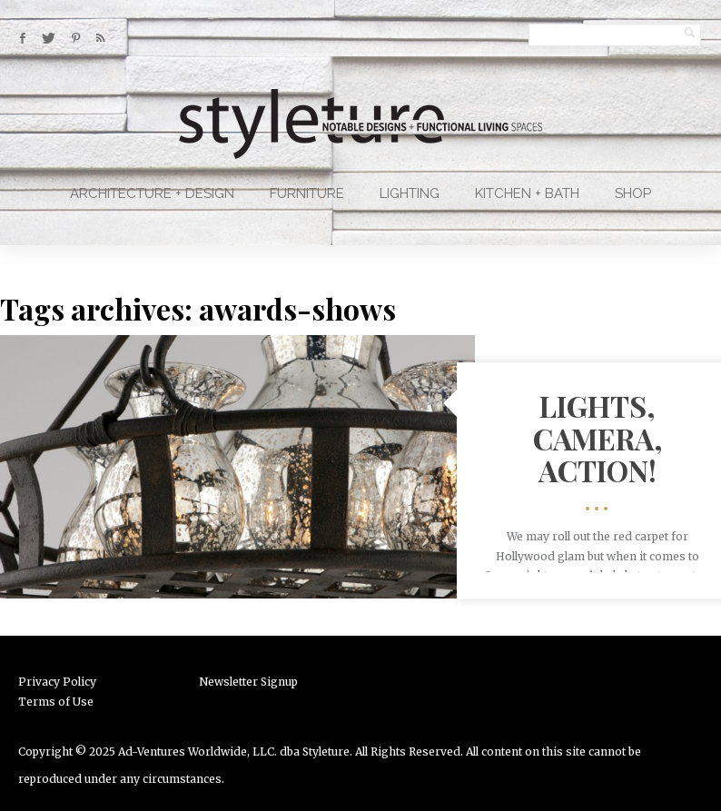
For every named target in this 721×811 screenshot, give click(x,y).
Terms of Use (56, 701)
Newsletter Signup (248, 681)
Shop (633, 193)
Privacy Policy (57, 681)
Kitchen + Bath (527, 193)
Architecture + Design (152, 193)
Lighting (410, 193)
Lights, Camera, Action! (598, 437)
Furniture (307, 193)
